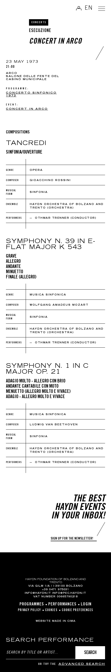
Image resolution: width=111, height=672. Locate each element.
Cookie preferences (77, 610)
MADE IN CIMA (64, 621)
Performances (62, 604)
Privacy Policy (29, 610)
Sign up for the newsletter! (72, 538)
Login (86, 604)
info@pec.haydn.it (69, 593)
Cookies (51, 610)
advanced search (81, 664)
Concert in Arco (27, 109)
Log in (78, 8)
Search (90, 653)
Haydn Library (15, 8)
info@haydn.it (38, 593)
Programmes (31, 604)
